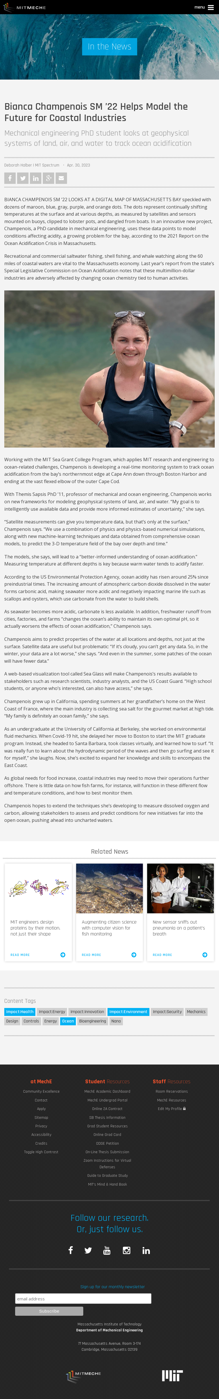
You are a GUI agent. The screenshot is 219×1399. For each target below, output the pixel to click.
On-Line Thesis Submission (107, 1152)
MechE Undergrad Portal (107, 1100)
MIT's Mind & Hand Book (107, 1184)
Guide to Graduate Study (107, 1175)
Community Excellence (41, 1091)
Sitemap (41, 1117)
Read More (38, 955)
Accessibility (41, 1134)
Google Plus (48, 178)
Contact (41, 1100)
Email (61, 178)
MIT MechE (24, 8)
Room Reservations (172, 1091)
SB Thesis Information (107, 1117)
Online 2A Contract (107, 1108)
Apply (41, 1108)
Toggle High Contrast (41, 1152)
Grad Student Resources (107, 1126)
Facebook (10, 178)
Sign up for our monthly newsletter (112, 1287)
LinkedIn (35, 178)
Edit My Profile (172, 1108)
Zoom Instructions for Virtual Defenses (107, 1163)
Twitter (23, 178)
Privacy (41, 1126)
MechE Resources (171, 1100)
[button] (204, 8)
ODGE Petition (107, 1143)
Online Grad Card (107, 1134)
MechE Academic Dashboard (107, 1091)
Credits (41, 1143)
